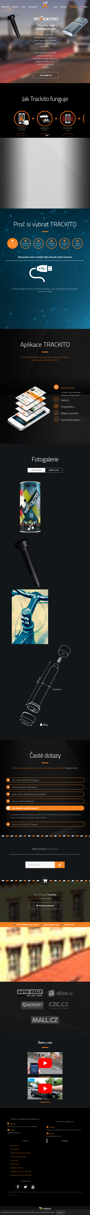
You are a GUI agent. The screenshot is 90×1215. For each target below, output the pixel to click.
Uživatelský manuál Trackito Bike (20, 1175)
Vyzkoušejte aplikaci (71, 420)
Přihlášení (74, 7)
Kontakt (64, 7)
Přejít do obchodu (45, 905)
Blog (56, 7)
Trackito (65, 1140)
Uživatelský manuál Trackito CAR (20, 1171)
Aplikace (15, 7)
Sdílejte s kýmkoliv (70, 413)
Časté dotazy (14, 1149)
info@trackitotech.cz (13, 1133)
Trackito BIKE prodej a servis (27, 925)
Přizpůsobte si (68, 406)
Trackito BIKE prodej (51, 925)
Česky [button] (85, 7)
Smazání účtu (14, 1164)
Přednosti (5, 7)
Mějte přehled (67, 388)
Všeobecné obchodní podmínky (20, 1153)
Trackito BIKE (36, 470)
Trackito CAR (54, 470)
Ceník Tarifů (14, 1160)
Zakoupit (32, 7)
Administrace (14, 1145)
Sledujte (65, 400)
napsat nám (71, 767)
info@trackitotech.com (54, 1136)
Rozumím (60, 1212)
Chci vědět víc (46, 75)
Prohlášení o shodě (16, 1168)
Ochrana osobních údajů (18, 1156)
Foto (23, 7)
